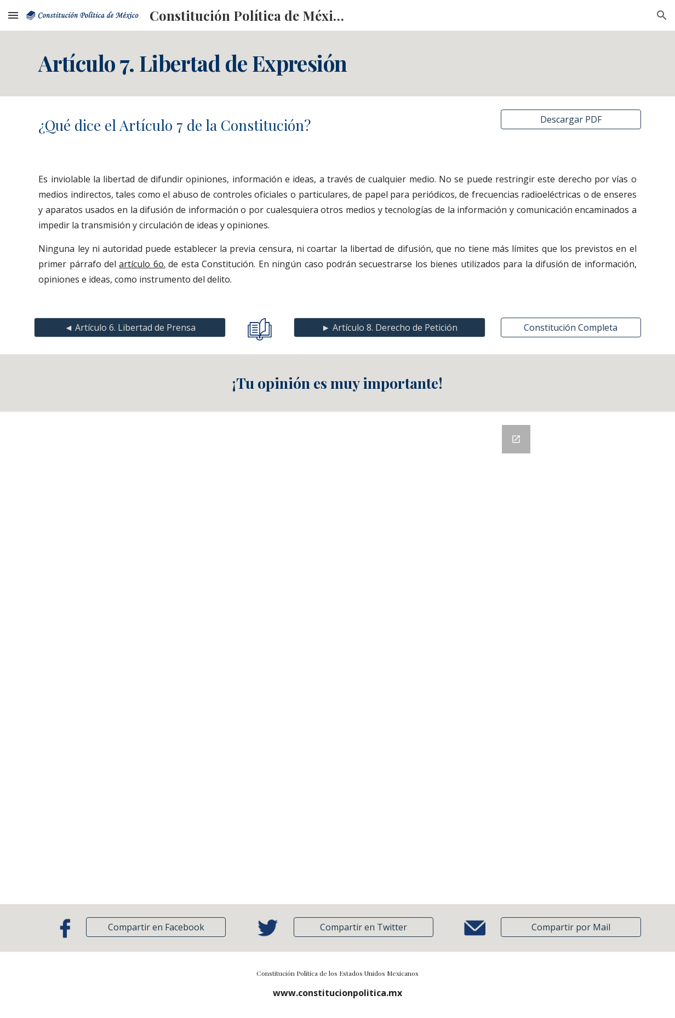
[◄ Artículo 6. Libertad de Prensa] (130, 327)
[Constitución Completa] (570, 327)
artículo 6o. (142, 264)
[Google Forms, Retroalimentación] (337, 658)
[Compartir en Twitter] (363, 927)
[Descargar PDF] (570, 119)
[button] (13, 15)
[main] (337, 63)
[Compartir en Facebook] (156, 927)
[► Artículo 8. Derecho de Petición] (389, 327)
